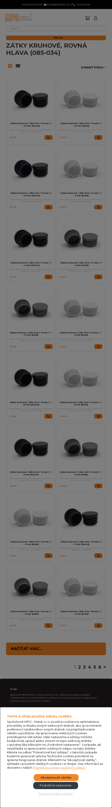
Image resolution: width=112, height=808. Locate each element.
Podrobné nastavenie (55, 785)
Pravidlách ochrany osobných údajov (59, 767)
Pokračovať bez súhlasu (56, 793)
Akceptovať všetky (56, 777)
